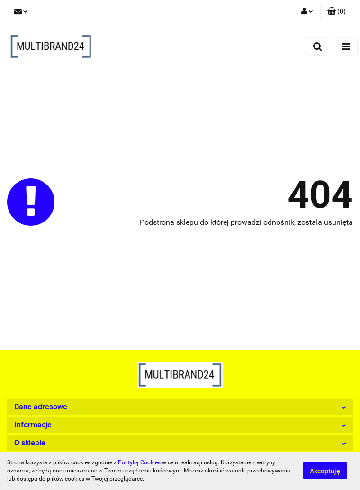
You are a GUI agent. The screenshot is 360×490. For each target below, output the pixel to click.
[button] (336, 12)
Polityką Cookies (139, 462)
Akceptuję (325, 471)
